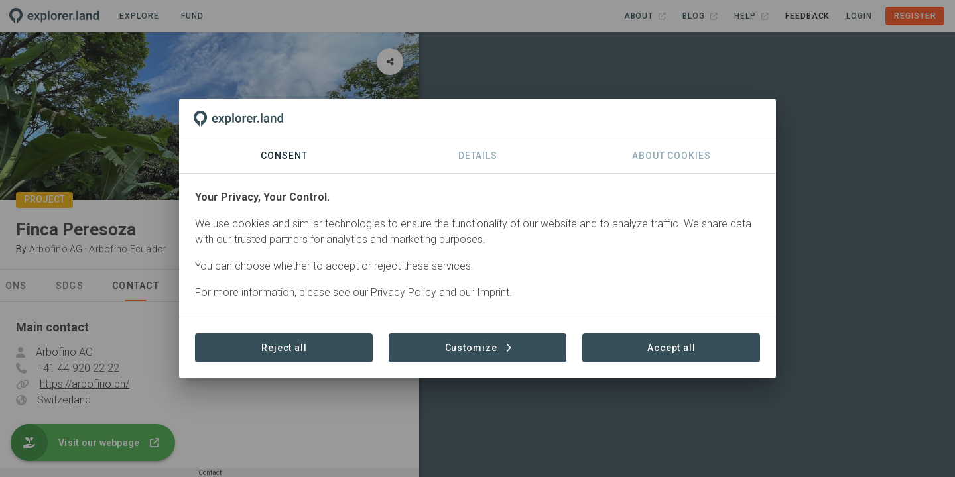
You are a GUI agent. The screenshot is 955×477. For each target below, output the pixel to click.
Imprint (493, 292)
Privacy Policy (403, 292)
